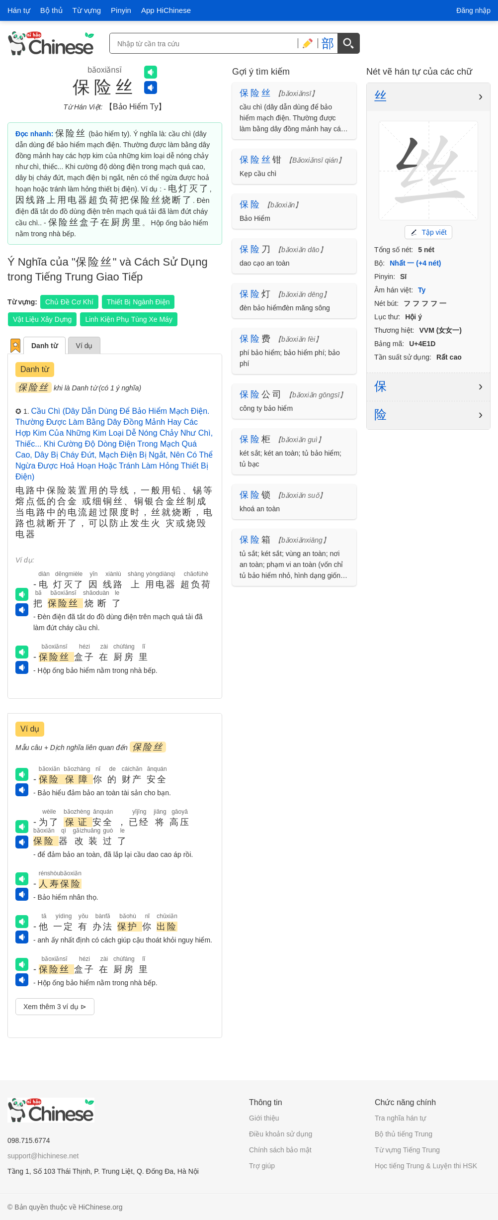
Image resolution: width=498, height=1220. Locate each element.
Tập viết (428, 232)
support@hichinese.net (43, 1156)
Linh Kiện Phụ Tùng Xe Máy (128, 319)
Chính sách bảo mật (280, 1150)
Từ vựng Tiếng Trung (407, 1150)
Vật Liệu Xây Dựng (42, 319)
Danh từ (44, 346)
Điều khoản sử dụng (280, 1134)
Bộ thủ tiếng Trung (403, 1134)
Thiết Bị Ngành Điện (138, 302)
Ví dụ (84, 346)
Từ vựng (87, 10)
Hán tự (18, 10)
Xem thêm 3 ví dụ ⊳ (54, 1007)
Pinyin (121, 10)
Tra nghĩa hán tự (400, 1118)
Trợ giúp (262, 1166)
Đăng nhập (473, 10)
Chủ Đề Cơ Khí (69, 302)
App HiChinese (166, 10)
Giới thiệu (264, 1118)
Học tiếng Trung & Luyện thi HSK (426, 1166)
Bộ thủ (51, 10)
